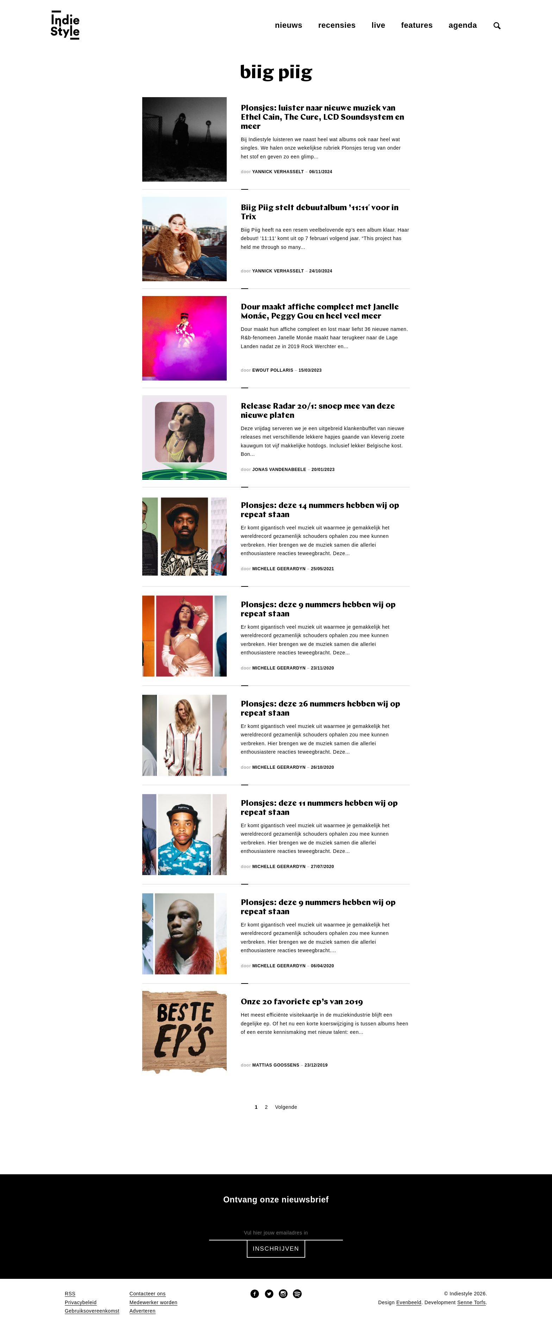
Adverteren (143, 1311)
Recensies (337, 25)
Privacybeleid (81, 1302)
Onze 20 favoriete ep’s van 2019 (302, 1002)
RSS (70, 1293)
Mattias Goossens (275, 1065)
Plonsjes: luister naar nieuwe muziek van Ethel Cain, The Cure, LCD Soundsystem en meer (322, 118)
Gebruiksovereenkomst (92, 1311)
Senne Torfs (471, 1302)
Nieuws (288, 25)
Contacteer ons (148, 1293)
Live (378, 25)
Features (417, 25)
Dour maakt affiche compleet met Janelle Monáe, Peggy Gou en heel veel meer (320, 312)
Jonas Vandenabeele (279, 469)
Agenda (463, 25)
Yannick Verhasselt (278, 171)
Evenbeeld (408, 1302)
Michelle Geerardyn (279, 568)
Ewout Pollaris (273, 370)
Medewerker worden (153, 1302)
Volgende (286, 1107)
